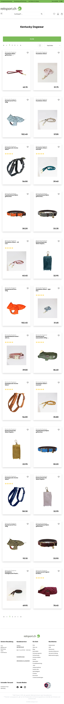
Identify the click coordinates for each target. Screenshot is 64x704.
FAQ (34, 645)
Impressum (51, 649)
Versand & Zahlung (53, 653)
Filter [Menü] (32, 39)
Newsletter (35, 661)
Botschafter (35, 651)
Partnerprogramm (37, 653)
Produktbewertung (37, 663)
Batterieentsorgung (53, 655)
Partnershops (36, 655)
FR (60, 1)
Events (34, 659)
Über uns (35, 647)
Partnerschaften (37, 657)
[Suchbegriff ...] (26, 14)
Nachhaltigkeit (36, 671)
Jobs (34, 665)
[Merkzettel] (54, 14)
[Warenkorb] (61, 14)
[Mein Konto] (58, 14)
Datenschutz (52, 645)
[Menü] (2, 13)
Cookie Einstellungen (38, 677)
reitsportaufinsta (37, 667)
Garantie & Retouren (54, 651)
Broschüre (35, 675)
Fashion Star (36, 669)
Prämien (35, 673)
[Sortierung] (52, 45)
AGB (50, 647)
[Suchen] (42, 14)
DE (61, 1)
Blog (34, 649)
